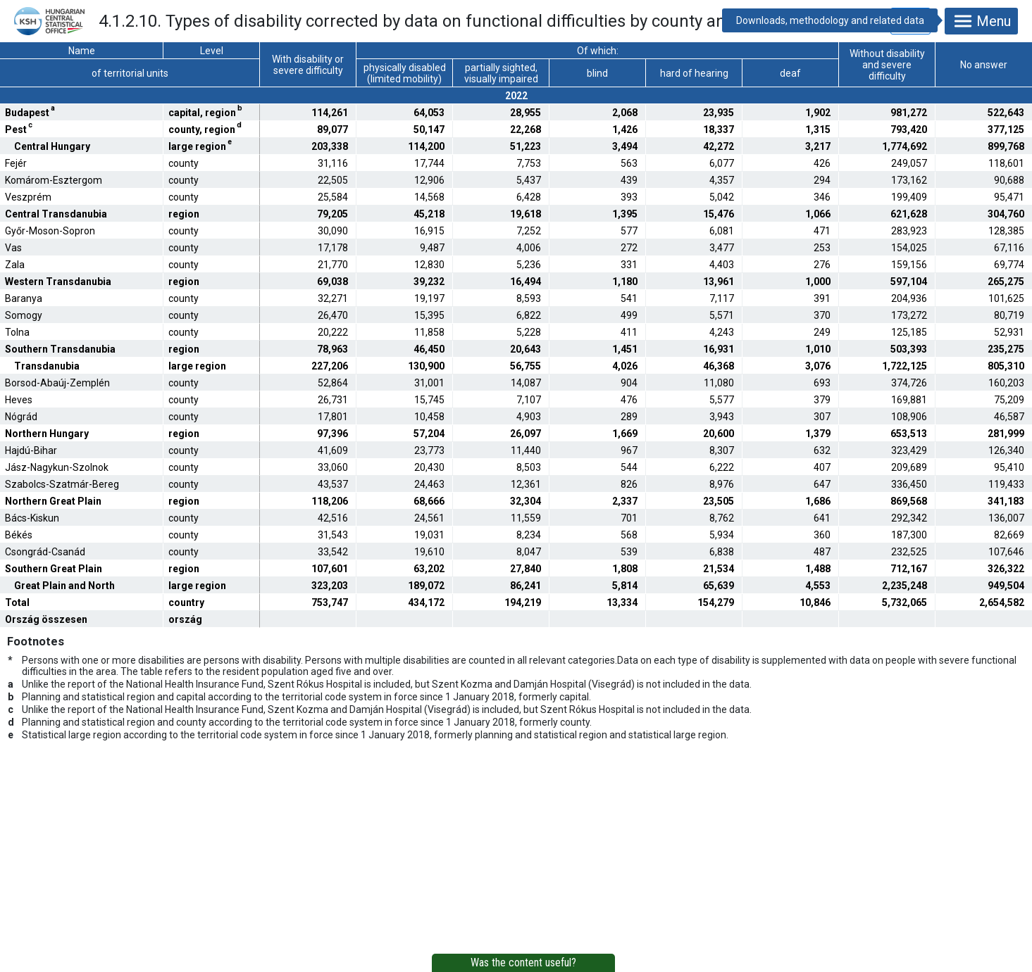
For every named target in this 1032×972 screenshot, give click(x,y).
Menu (981, 21)
